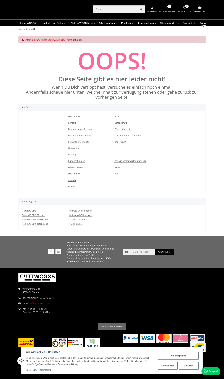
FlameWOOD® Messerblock (36, 219)
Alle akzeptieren (177, 355)
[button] (166, 9)
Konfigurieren (167, 365)
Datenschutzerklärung (78, 248)
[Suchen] (115, 9)
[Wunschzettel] (183, 9)
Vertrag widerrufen (112, 326)
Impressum (31, 370)
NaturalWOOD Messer (80, 215)
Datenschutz (46, 370)
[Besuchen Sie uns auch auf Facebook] (51, 251)
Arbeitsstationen (77, 219)
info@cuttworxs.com (40, 303)
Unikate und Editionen (80, 210)
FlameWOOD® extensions (35, 223)
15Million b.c (75, 223)
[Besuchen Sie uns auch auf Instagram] (58, 251)
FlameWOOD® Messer (33, 215)
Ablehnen (188, 365)
